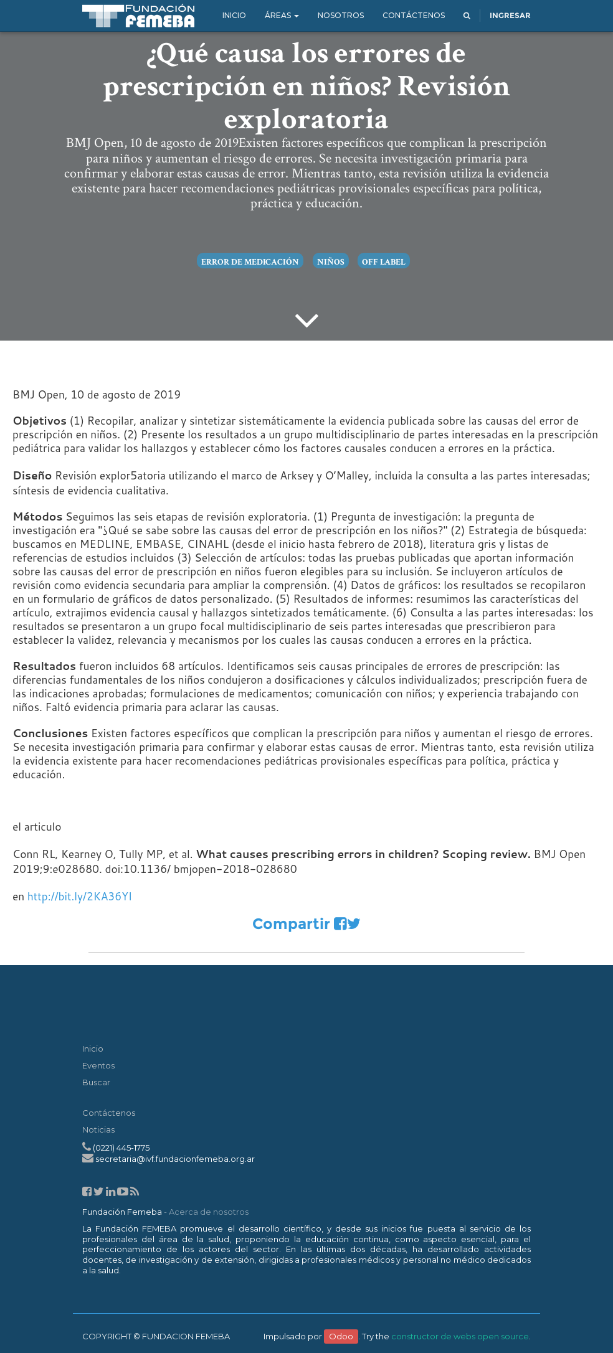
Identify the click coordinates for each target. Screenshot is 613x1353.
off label (383, 262)
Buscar (96, 1082)
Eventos (98, 1065)
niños (331, 262)
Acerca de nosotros (209, 1212)
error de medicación (250, 262)
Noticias (98, 1129)
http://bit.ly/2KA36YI (79, 896)
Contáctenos (108, 1113)
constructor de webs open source (460, 1336)
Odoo (341, 1336)
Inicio (92, 1049)
